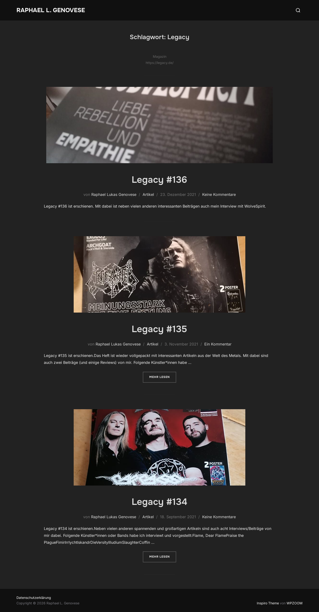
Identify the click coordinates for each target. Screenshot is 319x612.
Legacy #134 (159, 501)
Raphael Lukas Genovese (113, 194)
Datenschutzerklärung (33, 598)
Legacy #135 (159, 328)
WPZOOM (295, 603)
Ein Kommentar (218, 344)
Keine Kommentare (219, 194)
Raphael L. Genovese (52, 10)
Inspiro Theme (268, 603)
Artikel (148, 194)
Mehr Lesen (162, 376)
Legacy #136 (159, 179)
